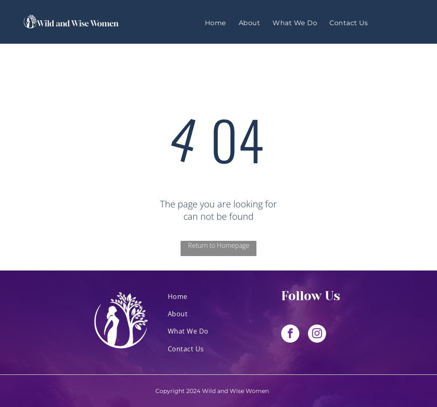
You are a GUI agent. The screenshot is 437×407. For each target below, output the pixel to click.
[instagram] (317, 335)
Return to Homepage (218, 245)
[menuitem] (216, 23)
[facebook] (290, 335)
